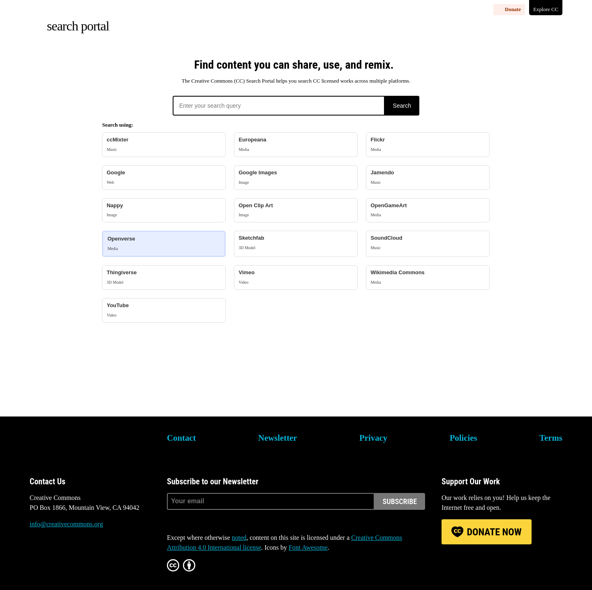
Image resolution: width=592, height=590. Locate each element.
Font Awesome (308, 547)
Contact (181, 437)
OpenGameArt (427, 210)
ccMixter (163, 145)
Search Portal (78, 26)
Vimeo (295, 277)
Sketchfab (295, 243)
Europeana (295, 145)
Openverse (163, 244)
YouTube (163, 310)
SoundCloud (427, 243)
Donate (513, 9)
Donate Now (494, 532)
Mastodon (58, 555)
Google (163, 177)
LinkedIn (103, 555)
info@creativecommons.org (66, 524)
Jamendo (427, 177)
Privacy (373, 437)
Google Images (295, 177)
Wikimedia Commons (427, 277)
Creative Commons (69, 443)
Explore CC (545, 9)
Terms (550, 437)
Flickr (427, 145)
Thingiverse (163, 277)
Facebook (80, 555)
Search (402, 105)
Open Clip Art (295, 210)
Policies (463, 437)
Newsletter (277, 437)
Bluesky (36, 555)
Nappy (163, 210)
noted (239, 537)
